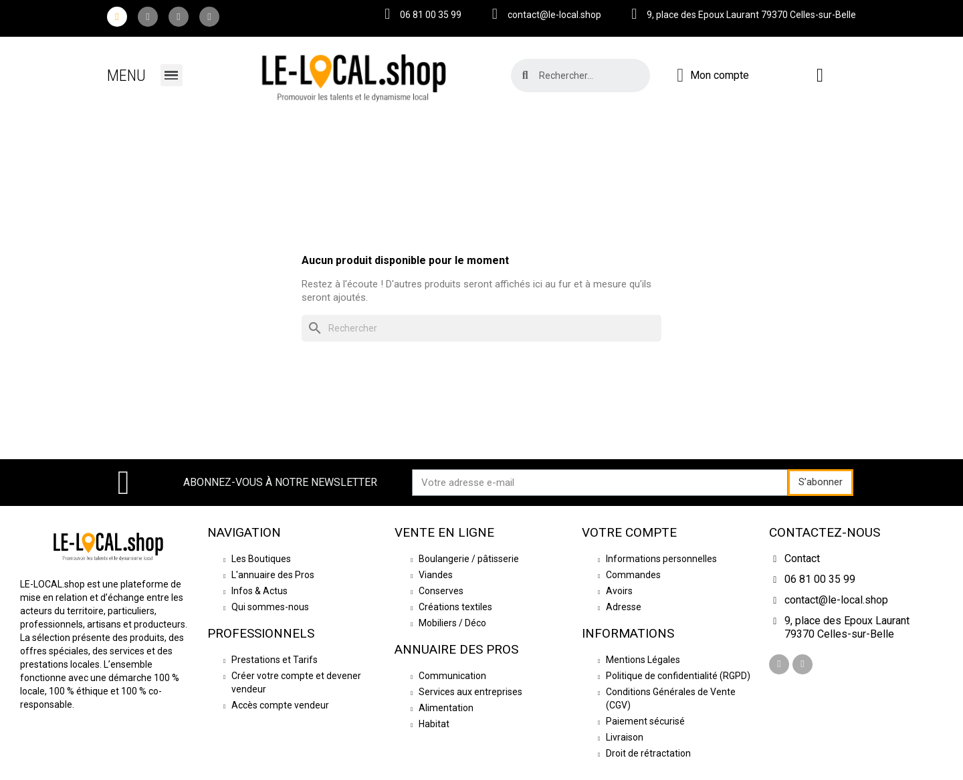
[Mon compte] (712, 75)
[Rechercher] (481, 328)
